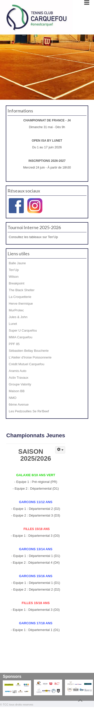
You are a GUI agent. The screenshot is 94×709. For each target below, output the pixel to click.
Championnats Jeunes (35, 435)
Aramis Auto (17, 371)
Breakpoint (16, 283)
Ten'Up (14, 270)
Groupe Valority (20, 384)
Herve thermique (21, 303)
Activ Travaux (18, 377)
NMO (12, 398)
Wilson (14, 276)
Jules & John (18, 317)
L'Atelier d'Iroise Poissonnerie (30, 357)
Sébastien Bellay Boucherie (29, 351)
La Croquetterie (20, 297)
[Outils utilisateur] (60, 449)
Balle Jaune (17, 263)
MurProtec (16, 310)
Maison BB (17, 391)
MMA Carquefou (20, 337)
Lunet (13, 324)
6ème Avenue (19, 404)
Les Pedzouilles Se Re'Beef (29, 411)
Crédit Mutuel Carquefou (26, 364)
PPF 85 (14, 344)
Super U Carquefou (23, 330)
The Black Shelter (22, 290)
